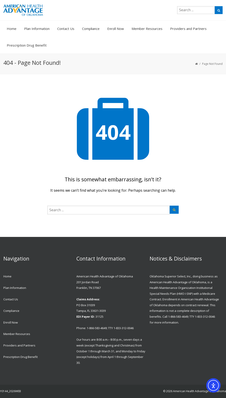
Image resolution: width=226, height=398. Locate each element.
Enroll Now (115, 28)
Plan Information (37, 28)
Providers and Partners (188, 28)
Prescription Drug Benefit (27, 45)
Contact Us (65, 28)
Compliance (91, 28)
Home (11, 28)
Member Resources (147, 28)
